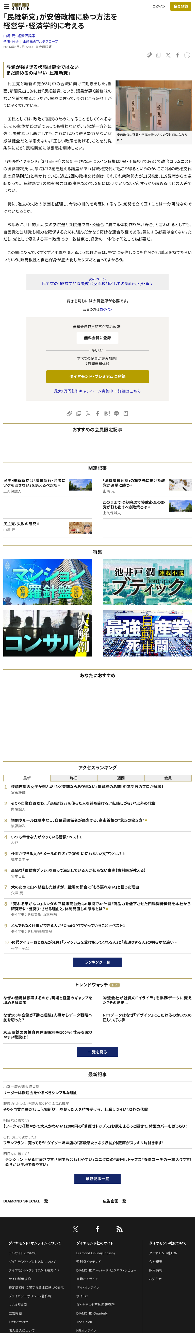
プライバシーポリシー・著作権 (30, 1296)
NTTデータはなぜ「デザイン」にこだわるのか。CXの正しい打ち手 (147, 1017)
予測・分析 (11, 42)
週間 (121, 778)
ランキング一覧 (97, 962)
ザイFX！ (82, 1296)
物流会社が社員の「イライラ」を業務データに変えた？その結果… (147, 1000)
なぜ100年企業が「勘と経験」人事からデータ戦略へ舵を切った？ (47, 1017)
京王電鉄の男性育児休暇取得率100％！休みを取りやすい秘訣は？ (47, 1035)
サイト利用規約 (20, 1279)
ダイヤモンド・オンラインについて (35, 1243)
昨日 (74, 778)
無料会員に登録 (97, 338)
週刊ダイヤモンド (88, 1262)
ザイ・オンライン (88, 1287)
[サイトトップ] (19, 6)
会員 (168, 778)
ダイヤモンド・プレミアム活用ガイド (34, 1270)
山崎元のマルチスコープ (40, 42)
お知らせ (155, 1279)
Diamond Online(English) (95, 1253)
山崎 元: (19, 36)
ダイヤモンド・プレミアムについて (32, 1262)
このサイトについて (22, 1253)
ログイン (159, 6)
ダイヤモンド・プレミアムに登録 (97, 376)
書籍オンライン (87, 1279)
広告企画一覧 (114, 1201)
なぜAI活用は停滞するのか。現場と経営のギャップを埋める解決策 (47, 1000)
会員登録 (180, 6)
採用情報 (155, 1270)
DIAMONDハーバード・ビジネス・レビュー (106, 1270)
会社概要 (155, 1262)
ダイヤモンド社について (167, 1243)
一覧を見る (97, 1052)
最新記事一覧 (97, 1179)
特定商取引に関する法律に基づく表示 (36, 1287)
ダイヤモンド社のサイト (94, 1243)
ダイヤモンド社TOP (163, 1253)
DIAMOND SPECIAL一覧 (25, 1201)
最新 (27, 778)
